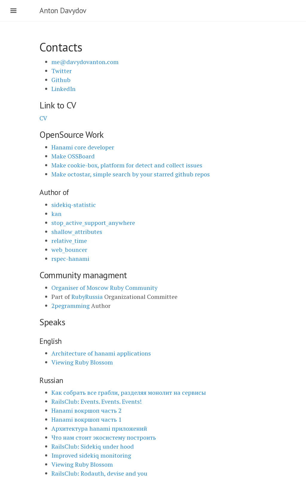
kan (56, 214)
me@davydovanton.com (85, 62)
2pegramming (70, 306)
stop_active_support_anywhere (93, 223)
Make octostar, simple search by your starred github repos (130, 174)
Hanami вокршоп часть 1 (86, 419)
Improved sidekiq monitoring (91, 455)
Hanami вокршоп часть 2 (86, 410)
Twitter (61, 71)
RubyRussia (87, 297)
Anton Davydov (62, 10)
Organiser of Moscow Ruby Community (104, 288)
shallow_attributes (76, 232)
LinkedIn (63, 89)
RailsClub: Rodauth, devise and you (99, 473)
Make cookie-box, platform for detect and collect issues (126, 165)
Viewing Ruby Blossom (82, 362)
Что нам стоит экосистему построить (103, 437)
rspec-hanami (70, 259)
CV (43, 118)
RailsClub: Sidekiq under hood (92, 446)
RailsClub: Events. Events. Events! (96, 401)
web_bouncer (69, 250)
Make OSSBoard (73, 156)
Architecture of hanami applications (101, 353)
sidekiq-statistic (73, 205)
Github (61, 80)
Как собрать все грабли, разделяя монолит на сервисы (128, 392)
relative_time (69, 241)
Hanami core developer (82, 147)
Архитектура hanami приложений (99, 428)
